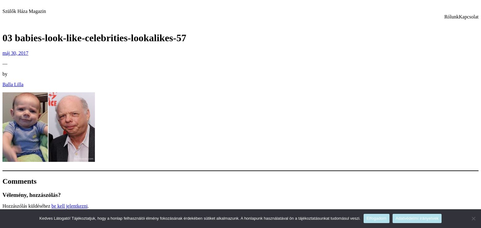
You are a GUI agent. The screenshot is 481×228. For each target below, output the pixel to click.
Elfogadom (376, 218)
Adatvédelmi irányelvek (417, 218)
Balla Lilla (12, 84)
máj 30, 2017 (15, 53)
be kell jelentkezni (69, 206)
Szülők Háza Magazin (24, 11)
